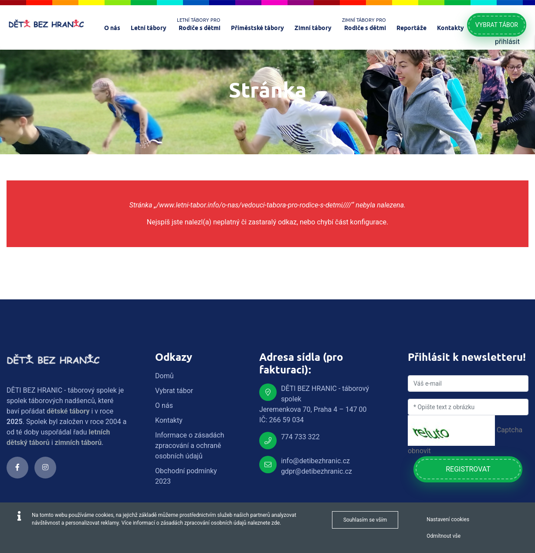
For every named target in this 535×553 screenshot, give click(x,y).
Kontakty (169, 420)
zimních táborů (78, 442)
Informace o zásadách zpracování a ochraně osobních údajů (189, 445)
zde (275, 523)
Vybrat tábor (496, 24)
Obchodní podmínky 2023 (186, 476)
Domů (164, 376)
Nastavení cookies (448, 519)
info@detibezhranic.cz (315, 461)
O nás (164, 405)
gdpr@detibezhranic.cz (316, 471)
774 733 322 (300, 437)
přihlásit (507, 41)
